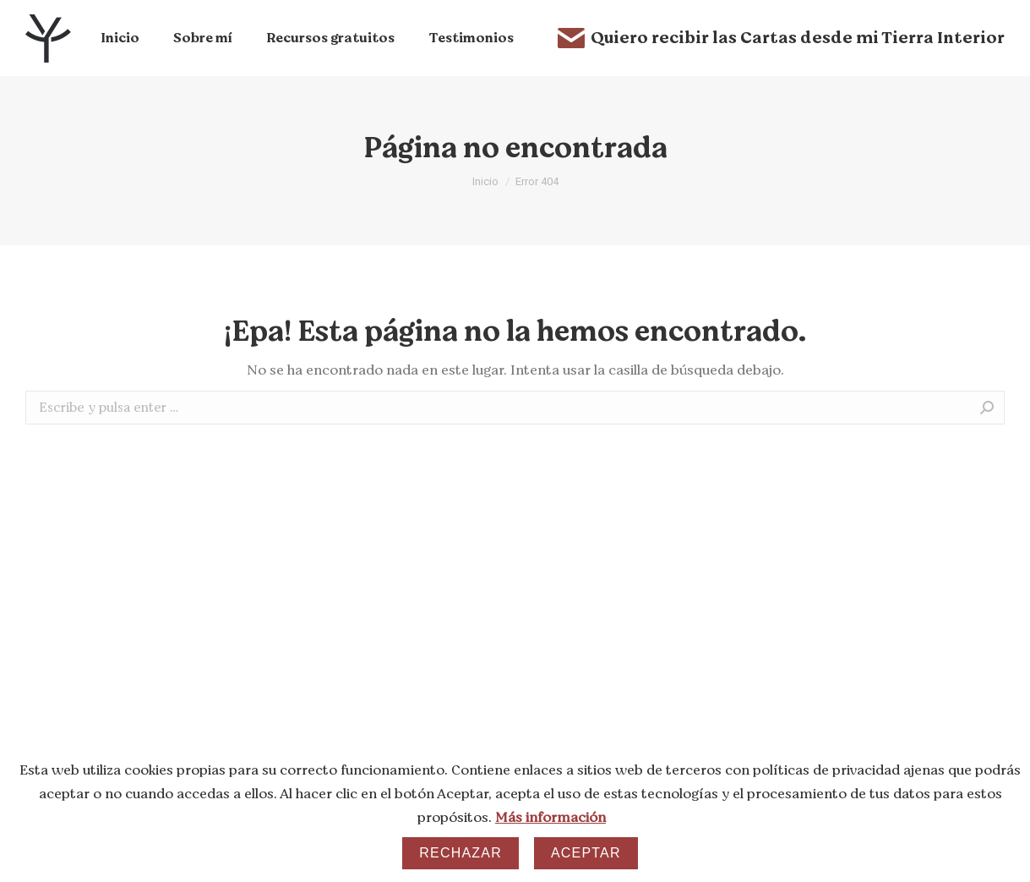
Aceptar (586, 853)
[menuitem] (120, 38)
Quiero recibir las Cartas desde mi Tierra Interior (781, 38)
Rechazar (460, 853)
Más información (550, 818)
